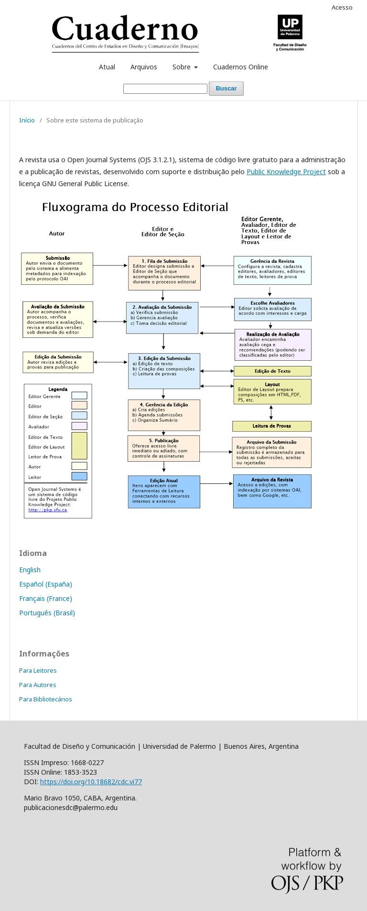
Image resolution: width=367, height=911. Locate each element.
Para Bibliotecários (45, 699)
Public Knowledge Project (286, 171)
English (30, 569)
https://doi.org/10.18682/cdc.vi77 (91, 781)
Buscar (226, 88)
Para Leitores (38, 670)
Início (27, 120)
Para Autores (37, 684)
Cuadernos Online (240, 66)
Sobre (183, 66)
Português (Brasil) (47, 612)
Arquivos (143, 66)
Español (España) (45, 584)
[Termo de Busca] (165, 89)
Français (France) (45, 598)
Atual (107, 66)
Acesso (342, 7)
